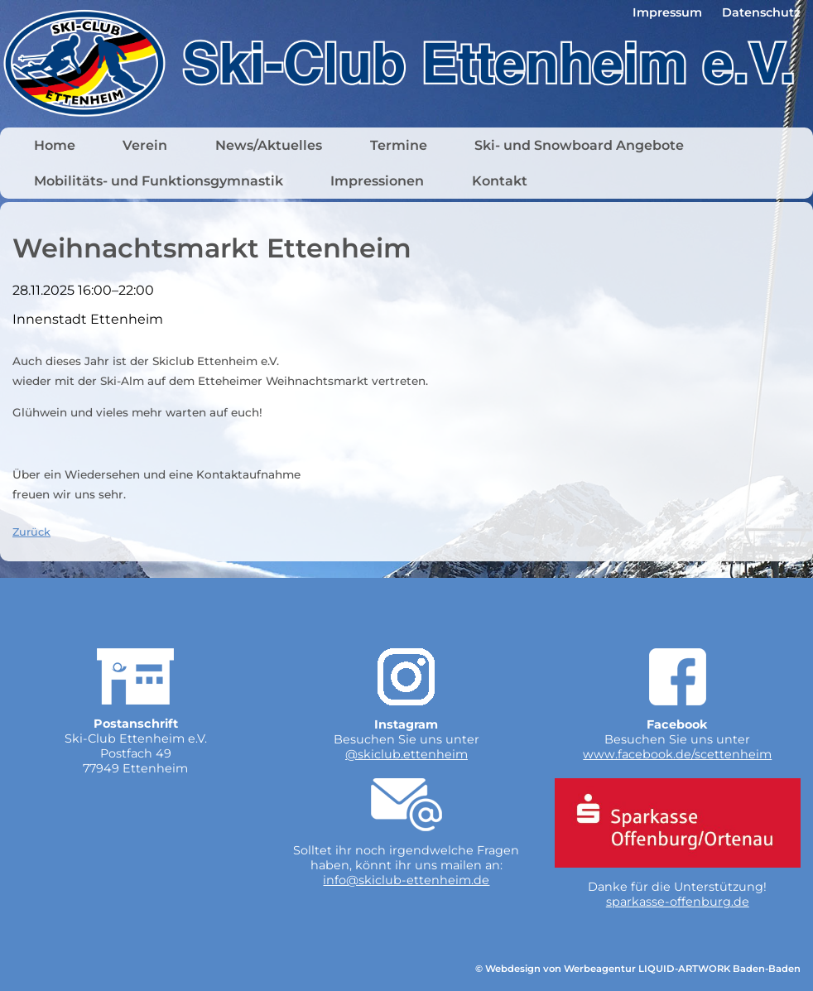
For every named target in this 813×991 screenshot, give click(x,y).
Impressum (667, 12)
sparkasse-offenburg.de (677, 901)
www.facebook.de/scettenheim (677, 754)
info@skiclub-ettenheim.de (406, 880)
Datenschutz (761, 12)
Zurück (31, 532)
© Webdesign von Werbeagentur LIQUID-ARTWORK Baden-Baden (638, 968)
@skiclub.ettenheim (406, 754)
